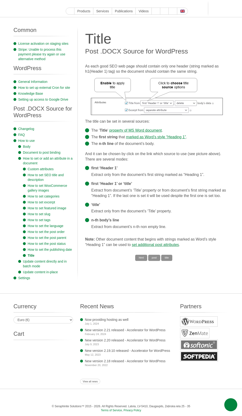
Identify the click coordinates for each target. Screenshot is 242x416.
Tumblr (112, 4)
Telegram (128, 4)
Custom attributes (41, 169)
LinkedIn (101, 4)
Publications (124, 11)
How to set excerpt (41, 202)
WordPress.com (117, 4)
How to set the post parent (47, 238)
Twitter (84, 4)
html (141, 257)
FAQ (21, 135)
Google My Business (68, 4)
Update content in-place (40, 272)
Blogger (123, 4)
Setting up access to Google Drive (43, 99)
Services (102, 11)
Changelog (26, 129)
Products (83, 11)
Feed (150, 4)
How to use (26, 141)
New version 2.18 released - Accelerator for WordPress (125, 361)
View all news (90, 381)
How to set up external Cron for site (44, 87)
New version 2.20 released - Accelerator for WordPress (125, 340)
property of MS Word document (135, 130)
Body (26, 146)
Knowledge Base (30, 93)
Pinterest (106, 4)
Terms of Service (111, 410)
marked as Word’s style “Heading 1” (156, 137)
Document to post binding (41, 152)
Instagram (90, 4)
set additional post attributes (155, 245)
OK (144, 4)
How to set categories (44, 196)
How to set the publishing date (50, 249)
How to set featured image (47, 208)
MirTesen (139, 4)
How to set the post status (47, 244)
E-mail (155, 4)
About (155, 11)
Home (70, 11)
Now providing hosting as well (106, 320)
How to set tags (39, 220)
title (167, 257)
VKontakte (133, 4)
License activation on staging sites (43, 43)
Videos (143, 11)
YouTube (74, 4)
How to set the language (45, 226)
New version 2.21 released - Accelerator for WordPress (125, 330)
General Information (33, 82)
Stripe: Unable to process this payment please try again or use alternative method (41, 54)
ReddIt (95, 4)
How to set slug (39, 214)
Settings (24, 278)
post (154, 257)
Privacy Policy (132, 410)
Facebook (79, 4)
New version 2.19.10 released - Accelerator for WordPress (127, 351)
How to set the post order (46, 232)
